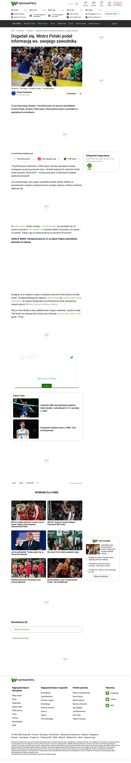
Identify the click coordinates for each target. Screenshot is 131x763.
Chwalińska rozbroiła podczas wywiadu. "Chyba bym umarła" (99, 565)
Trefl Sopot (30, 31)
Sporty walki (81, 23)
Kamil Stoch (78, 696)
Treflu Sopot (19, 226)
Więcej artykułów (101, 576)
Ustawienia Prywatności (70, 735)
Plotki (55, 737)
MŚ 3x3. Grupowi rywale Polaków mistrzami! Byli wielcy (61, 523)
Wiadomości (71, 737)
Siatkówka (61, 23)
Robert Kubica (78, 700)
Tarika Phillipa (52, 298)
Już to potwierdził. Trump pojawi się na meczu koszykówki (27, 553)
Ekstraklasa (45, 693)
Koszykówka (20, 31)
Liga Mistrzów (47, 696)
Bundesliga (45, 704)
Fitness (15, 718)
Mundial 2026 (29, 23)
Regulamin (94, 735)
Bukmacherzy (94, 23)
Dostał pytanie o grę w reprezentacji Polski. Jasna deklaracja (62, 581)
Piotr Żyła (77, 715)
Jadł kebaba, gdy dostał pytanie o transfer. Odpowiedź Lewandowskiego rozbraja (108, 549)
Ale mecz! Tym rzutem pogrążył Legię (63, 552)
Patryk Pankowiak (24, 92)
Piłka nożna (42, 23)
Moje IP (62, 737)
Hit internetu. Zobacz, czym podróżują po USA (102, 571)
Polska (21, 483)
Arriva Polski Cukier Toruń (69, 313)
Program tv (34, 737)
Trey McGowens (49, 226)
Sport (80, 737)
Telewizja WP (45, 737)
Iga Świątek (77, 708)
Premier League (47, 700)
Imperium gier (90, 737)
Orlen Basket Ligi (35, 229)
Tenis (52, 23)
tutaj (54, 754)
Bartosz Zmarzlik (80, 704)
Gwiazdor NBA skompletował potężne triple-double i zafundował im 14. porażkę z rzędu (59, 408)
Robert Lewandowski (81, 693)
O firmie (35, 735)
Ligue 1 (44, 715)
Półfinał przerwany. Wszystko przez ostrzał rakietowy (26, 581)
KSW (14, 725)
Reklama (85, 735)
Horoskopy (23, 737)
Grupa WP (26, 735)
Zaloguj (117, 4)
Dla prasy (44, 735)
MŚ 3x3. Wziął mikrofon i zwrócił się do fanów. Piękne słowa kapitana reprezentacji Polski (27, 524)
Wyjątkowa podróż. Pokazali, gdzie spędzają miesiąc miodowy (101, 558)
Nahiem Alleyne (50, 304)
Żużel (71, 23)
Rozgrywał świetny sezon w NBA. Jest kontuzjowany (58, 429)
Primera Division (47, 708)
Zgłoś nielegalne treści (21, 638)
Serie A (44, 711)
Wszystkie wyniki (111, 14)
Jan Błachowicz (79, 711)
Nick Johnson (35, 304)
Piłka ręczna (17, 710)
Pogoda (14, 737)
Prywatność (54, 735)
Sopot (14, 483)
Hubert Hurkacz (79, 719)
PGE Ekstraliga (47, 719)
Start (12, 31)
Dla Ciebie (17, 23)
